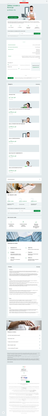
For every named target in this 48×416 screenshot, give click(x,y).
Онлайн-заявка (24, 2)
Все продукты (38, 84)
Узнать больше (11, 113)
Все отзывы (38, 266)
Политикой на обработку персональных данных (33, 383)
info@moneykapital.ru (23, 370)
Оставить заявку (13, 17)
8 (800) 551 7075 (9, 204)
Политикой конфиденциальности (14, 213)
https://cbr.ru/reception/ (32, 391)
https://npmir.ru (37, 394)
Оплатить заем (11, 226)
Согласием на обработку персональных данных (25, 35)
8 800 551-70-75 (23, 369)
